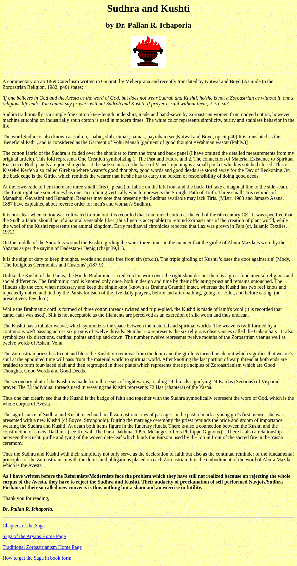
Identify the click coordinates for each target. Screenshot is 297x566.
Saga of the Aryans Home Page (34, 536)
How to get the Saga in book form (37, 558)
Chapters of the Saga (24, 525)
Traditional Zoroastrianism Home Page (42, 547)
